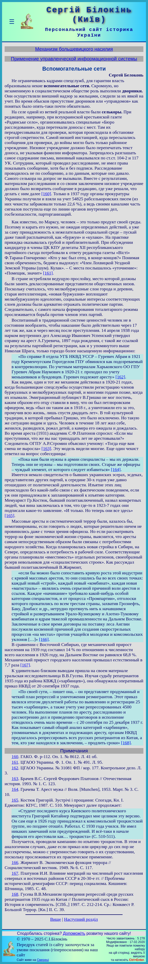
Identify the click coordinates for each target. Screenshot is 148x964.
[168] (126, 742)
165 (15, 800)
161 (15, 762)
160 (15, 756)
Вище (55, 919)
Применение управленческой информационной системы (74, 58)
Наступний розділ (81, 919)
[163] (46, 448)
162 (15, 767)
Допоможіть (74, 933)
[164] (116, 469)
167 (15, 873)
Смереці (43, 960)
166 (15, 862)
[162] (120, 377)
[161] (48, 273)
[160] (46, 193)
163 (15, 778)
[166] (44, 639)
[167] (25, 665)
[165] (9, 515)
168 (15, 894)
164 (15, 789)
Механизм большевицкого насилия (74, 49)
